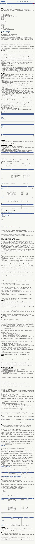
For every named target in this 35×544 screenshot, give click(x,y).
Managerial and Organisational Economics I (5, 119)
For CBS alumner (29, 1)
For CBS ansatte (24, 1)
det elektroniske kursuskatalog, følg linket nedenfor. (9, 212)
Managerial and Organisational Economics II (5, 215)
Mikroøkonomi (2, 499)
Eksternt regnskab (3, 127)
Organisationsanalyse (3, 116)
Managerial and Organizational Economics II (5, 183)
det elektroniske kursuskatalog (18, 151)
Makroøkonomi (2, 118)
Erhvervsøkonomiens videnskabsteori (4, 524)
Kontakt (33, 1)
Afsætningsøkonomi (3, 216)
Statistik (2, 117)
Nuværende (2, 3)
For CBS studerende (19, 1)
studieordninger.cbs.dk (31, 419)
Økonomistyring (2, 125)
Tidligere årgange (5, 3)
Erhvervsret (2, 197)
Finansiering (2, 126)
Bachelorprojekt (2, 525)
